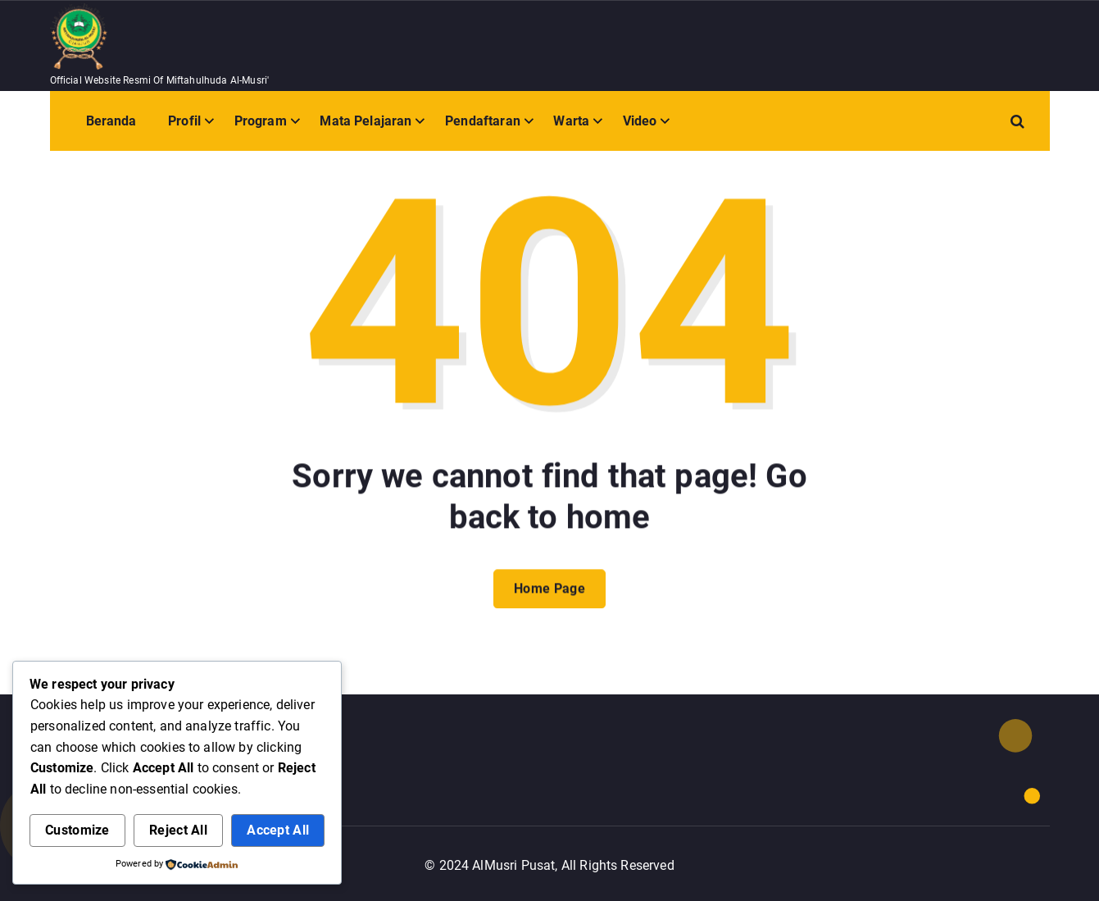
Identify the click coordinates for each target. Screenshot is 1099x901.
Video (640, 121)
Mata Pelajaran (365, 121)
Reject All (178, 830)
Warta (571, 121)
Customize (77, 830)
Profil (184, 121)
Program (260, 121)
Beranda (111, 121)
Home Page (549, 604)
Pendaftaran (482, 121)
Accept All (278, 830)
